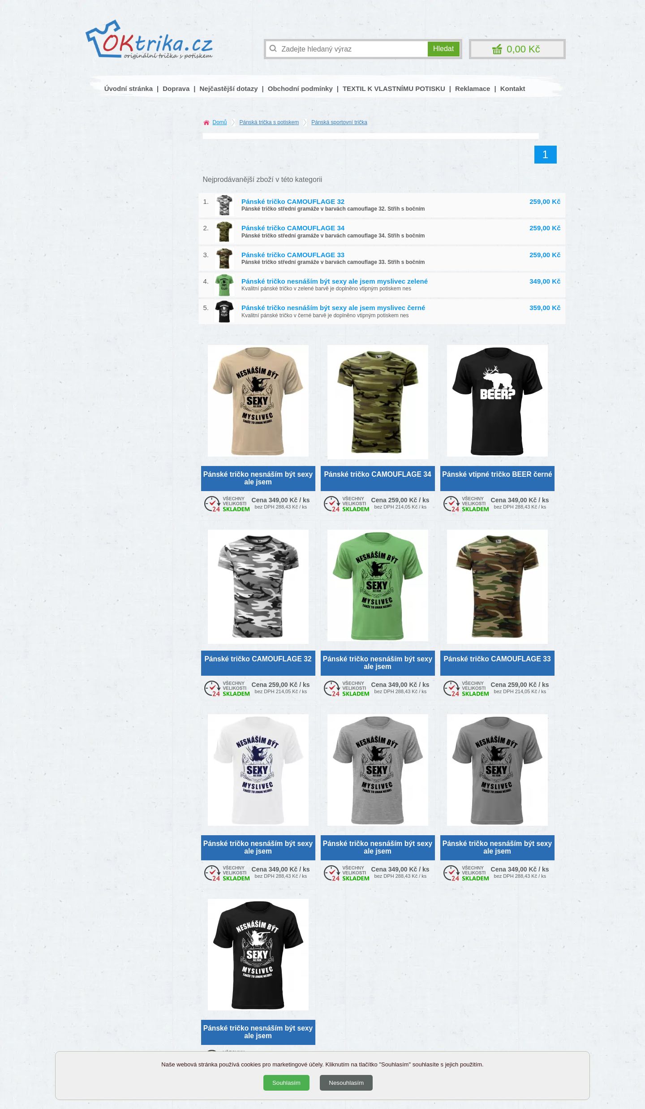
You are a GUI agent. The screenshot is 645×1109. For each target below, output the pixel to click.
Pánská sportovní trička (339, 122)
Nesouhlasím (346, 1082)
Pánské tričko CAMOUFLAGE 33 (292, 255)
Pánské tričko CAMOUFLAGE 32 (292, 201)
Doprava (176, 88)
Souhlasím (286, 1082)
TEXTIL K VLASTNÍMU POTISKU (394, 88)
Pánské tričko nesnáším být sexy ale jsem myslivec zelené (334, 281)
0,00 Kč (523, 49)
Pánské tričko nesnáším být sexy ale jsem (258, 478)
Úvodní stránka (128, 88)
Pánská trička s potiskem (269, 122)
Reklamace (472, 88)
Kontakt (512, 88)
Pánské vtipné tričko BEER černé (497, 474)
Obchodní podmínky (300, 88)
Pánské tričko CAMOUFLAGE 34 (292, 228)
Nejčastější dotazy (228, 88)
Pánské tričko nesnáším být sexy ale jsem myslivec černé (333, 307)
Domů (220, 122)
